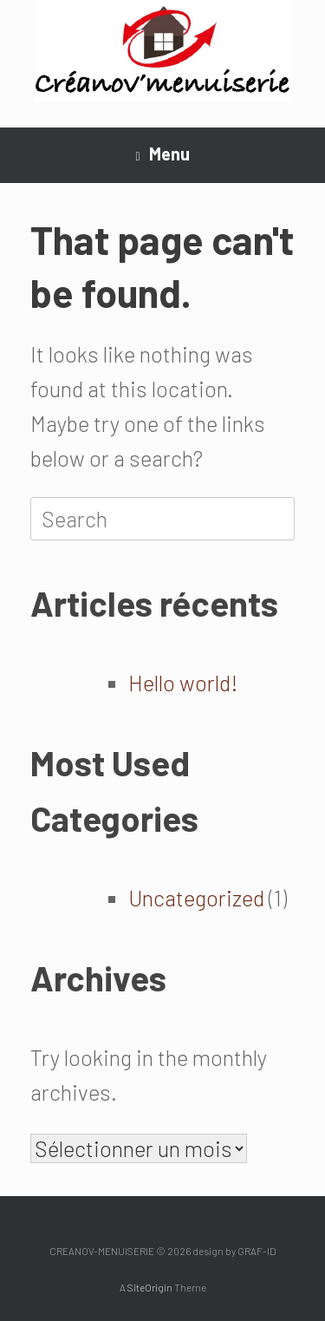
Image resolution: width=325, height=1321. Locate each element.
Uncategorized (196, 898)
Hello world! (183, 683)
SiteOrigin (149, 1287)
